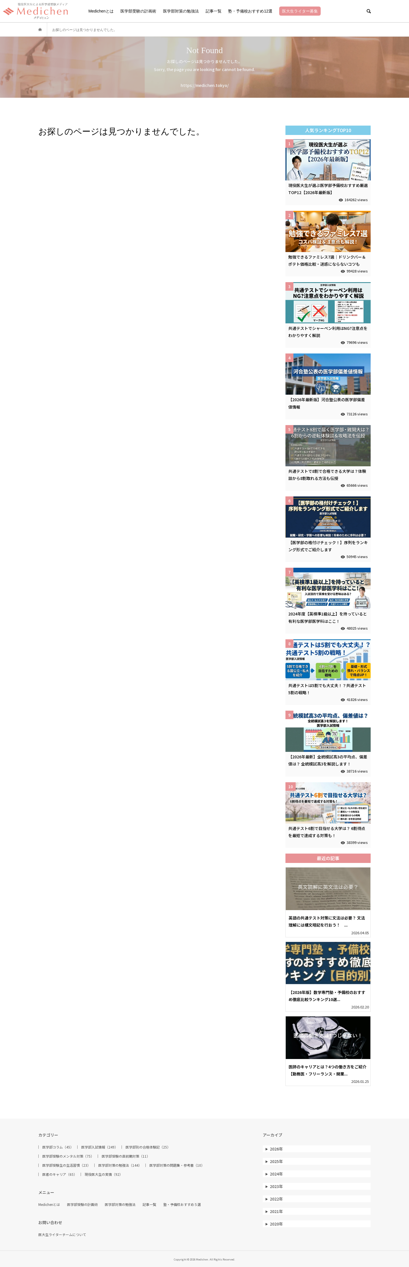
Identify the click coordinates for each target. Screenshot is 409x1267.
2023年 (276, 1186)
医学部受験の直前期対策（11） (126, 1156)
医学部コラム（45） (58, 1147)
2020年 (276, 1224)
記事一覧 (214, 11)
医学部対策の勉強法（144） (120, 1165)
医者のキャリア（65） (59, 1174)
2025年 (276, 1161)
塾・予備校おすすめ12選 (250, 11)
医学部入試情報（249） (99, 1147)
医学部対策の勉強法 (181, 11)
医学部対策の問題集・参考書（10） (176, 1165)
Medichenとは (101, 11)
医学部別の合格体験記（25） (148, 1147)
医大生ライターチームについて (62, 1234)
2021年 (276, 1211)
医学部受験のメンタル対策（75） (68, 1156)
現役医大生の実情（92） (104, 1174)
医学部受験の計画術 (138, 11)
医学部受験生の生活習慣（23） (66, 1165)
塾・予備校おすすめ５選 (182, 1204)
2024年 (276, 1174)
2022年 (276, 1199)
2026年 (276, 1149)
